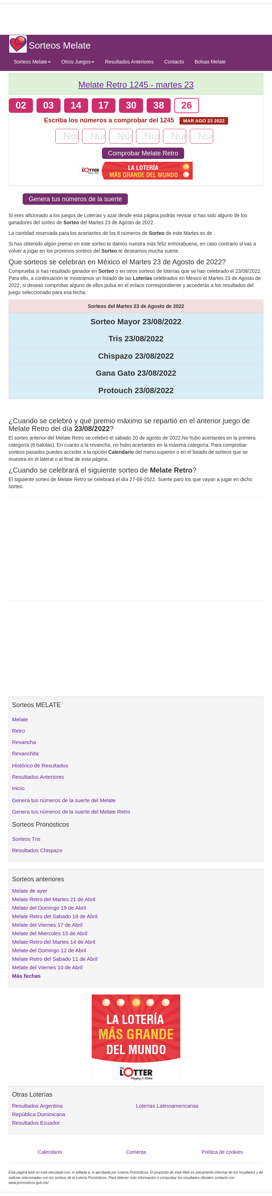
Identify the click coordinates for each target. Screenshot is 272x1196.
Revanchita (25, 753)
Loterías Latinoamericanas (167, 1106)
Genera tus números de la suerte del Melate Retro (71, 812)
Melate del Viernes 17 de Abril (47, 925)
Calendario (50, 1152)
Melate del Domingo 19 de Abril (49, 908)
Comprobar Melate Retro (143, 153)
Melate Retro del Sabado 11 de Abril (54, 959)
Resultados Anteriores (129, 62)
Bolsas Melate (210, 62)
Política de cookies (222, 1152)
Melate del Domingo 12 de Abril (49, 950)
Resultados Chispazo (37, 850)
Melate (20, 719)
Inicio (18, 788)
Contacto (174, 62)
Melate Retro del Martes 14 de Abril (53, 942)
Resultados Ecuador (36, 1123)
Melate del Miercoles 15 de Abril (49, 933)
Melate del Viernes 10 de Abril (47, 967)
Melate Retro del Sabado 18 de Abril (54, 916)
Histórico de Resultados (40, 765)
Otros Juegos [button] (77, 62)
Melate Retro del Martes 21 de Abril (53, 899)
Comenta (136, 1152)
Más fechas (26, 976)
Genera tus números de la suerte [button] (75, 199)
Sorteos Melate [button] (32, 62)
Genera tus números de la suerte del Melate (64, 800)
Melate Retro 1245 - (136, 84)
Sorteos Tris (26, 839)
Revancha (24, 742)
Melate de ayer (29, 891)
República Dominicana (38, 1114)
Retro (18, 731)
